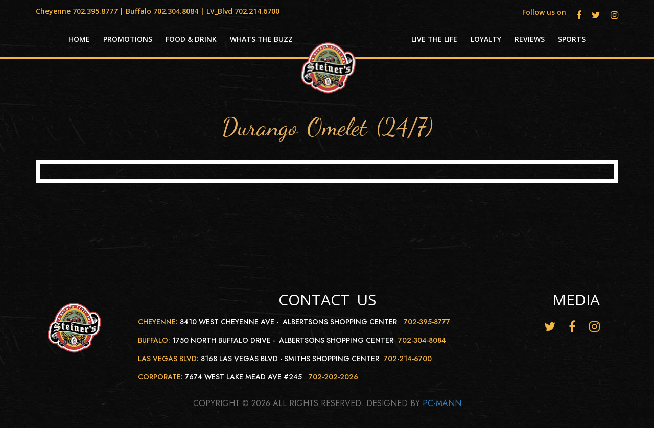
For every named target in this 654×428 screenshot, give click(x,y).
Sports (572, 39)
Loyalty (486, 39)
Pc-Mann (442, 403)
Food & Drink (191, 39)
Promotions (127, 39)
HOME (79, 39)
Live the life (434, 39)
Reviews (530, 39)
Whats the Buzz (261, 39)
